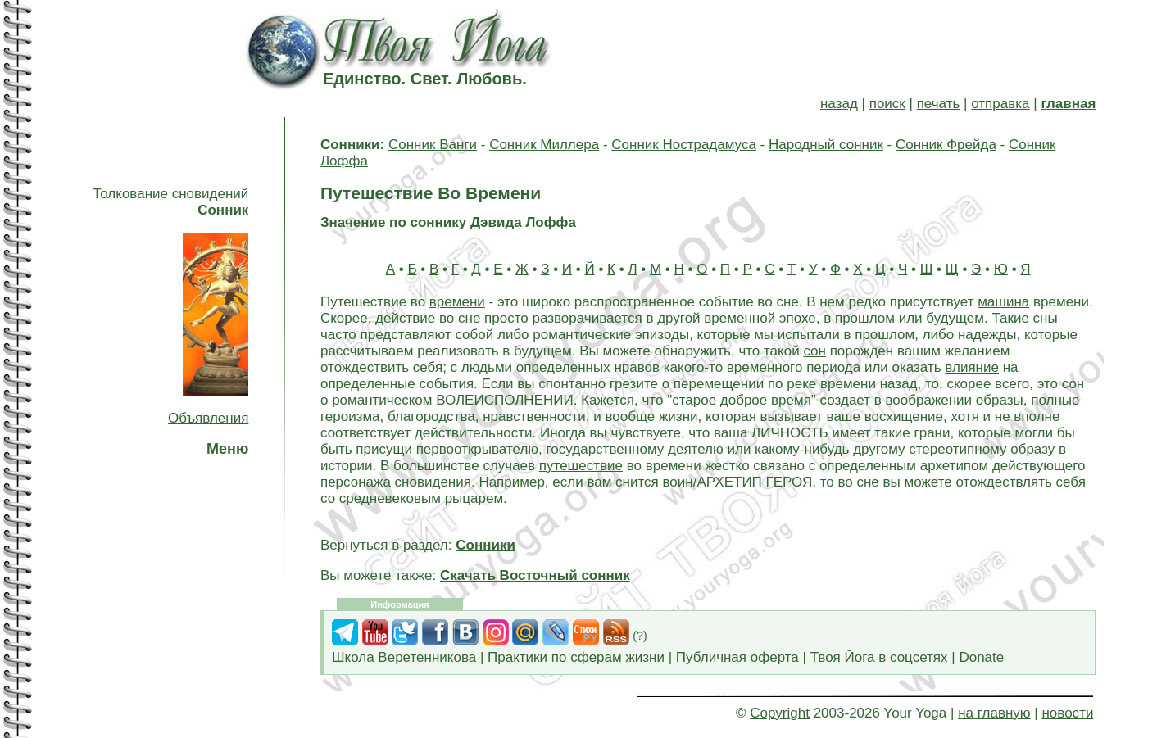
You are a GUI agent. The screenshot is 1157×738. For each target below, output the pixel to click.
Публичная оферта (737, 657)
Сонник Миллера (544, 144)
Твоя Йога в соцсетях (879, 657)
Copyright (780, 713)
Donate (981, 657)
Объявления (208, 418)
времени (457, 302)
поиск (887, 103)
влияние (972, 367)
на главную (994, 713)
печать (938, 103)
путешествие (581, 465)
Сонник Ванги (432, 144)
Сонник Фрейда (946, 144)
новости (1067, 713)
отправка (1000, 103)
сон (814, 351)
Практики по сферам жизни (576, 657)
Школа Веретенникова (404, 657)
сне (469, 318)
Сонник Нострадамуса (683, 144)
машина (1003, 302)
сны (1045, 318)
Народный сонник (826, 144)
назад (839, 103)
